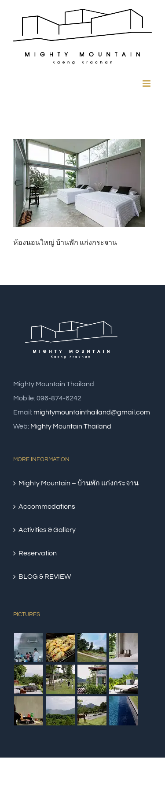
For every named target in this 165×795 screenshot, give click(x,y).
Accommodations (46, 506)
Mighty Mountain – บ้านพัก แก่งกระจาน (78, 483)
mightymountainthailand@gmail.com (91, 412)
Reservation (37, 553)
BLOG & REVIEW (44, 576)
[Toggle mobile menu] (147, 83)
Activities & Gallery (47, 529)
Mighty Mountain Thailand (70, 426)
